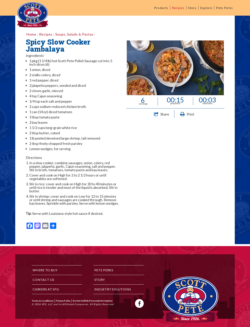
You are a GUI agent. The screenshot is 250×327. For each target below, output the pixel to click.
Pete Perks (224, 8)
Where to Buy (45, 270)
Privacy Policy (63, 300)
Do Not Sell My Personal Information (92, 300)
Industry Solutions (112, 289)
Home (31, 34)
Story (192, 8)
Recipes (178, 8)
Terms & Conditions (43, 300)
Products (161, 8)
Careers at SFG (46, 289)
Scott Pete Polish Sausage (77, 61)
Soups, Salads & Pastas (74, 34)
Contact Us (43, 279)
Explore (206, 8)
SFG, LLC (47, 304)
